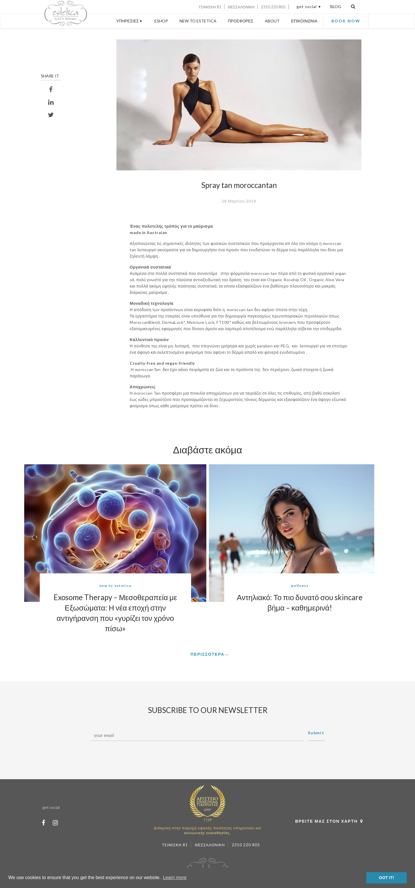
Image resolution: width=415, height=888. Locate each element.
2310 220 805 (273, 7)
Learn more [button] (174, 877)
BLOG (335, 6)
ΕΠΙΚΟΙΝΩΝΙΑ (304, 20)
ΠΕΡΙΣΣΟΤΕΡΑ (207, 654)
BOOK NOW (345, 20)
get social (307, 6)
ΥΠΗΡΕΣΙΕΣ (129, 20)
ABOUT (272, 20)
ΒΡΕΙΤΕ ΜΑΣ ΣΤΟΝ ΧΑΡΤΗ (330, 821)
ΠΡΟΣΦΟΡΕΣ (240, 20)
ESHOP (161, 20)
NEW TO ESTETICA (198, 20)
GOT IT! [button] (386, 877)
